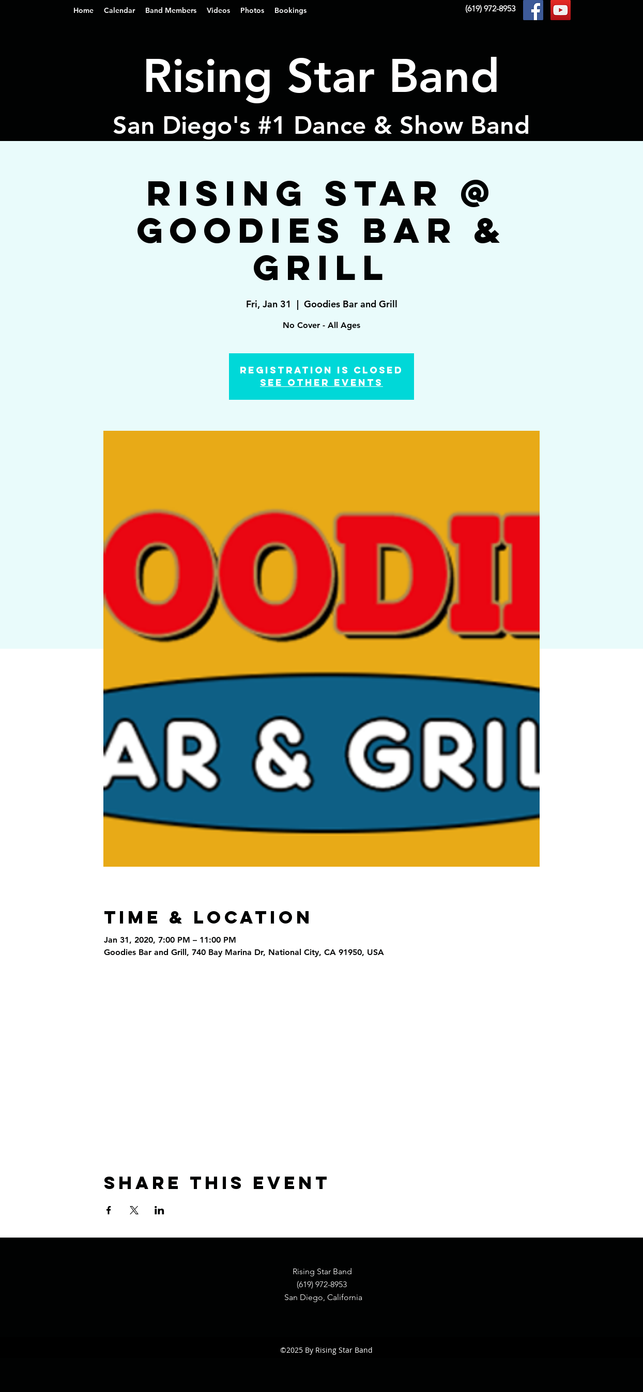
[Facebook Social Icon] (533, 10)
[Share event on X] (134, 1210)
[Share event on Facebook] (109, 1210)
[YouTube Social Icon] (560, 10)
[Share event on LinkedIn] (159, 1210)
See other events (321, 382)
